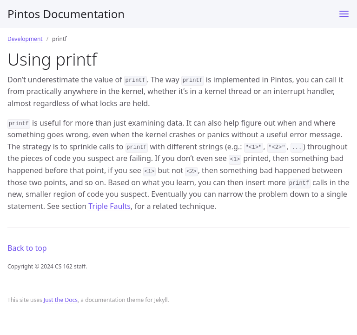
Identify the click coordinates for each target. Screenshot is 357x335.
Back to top (27, 248)
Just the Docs (61, 300)
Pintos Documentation (66, 13)
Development (25, 39)
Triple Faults (109, 206)
